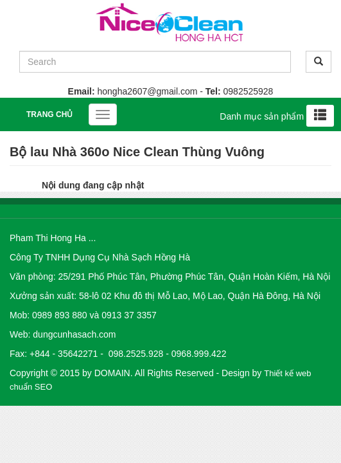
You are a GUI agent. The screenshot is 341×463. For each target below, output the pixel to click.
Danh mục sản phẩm (262, 116)
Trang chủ (49, 114)
